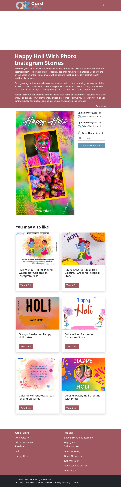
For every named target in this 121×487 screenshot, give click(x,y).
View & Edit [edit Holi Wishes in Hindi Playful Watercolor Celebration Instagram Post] (25, 285)
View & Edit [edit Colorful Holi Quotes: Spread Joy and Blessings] (25, 408)
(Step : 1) (89, 112)
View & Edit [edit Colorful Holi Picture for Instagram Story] (71, 346)
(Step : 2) (89, 122)
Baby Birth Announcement (78, 437)
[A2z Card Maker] (29, 5)
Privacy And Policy (62, 482)
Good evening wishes (75, 465)
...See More (100, 106)
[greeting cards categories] (103, 5)
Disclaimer (30, 482)
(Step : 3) (90, 133)
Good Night (70, 470)
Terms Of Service (45, 482)
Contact (76, 482)
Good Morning (72, 451)
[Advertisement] (60, 30)
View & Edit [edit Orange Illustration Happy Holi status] (25, 346)
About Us (19, 482)
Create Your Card (91, 145)
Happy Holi (70, 442)
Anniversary (22, 437)
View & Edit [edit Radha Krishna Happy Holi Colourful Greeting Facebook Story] (71, 285)
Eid (17, 451)
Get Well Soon (71, 460)
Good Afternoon (73, 456)
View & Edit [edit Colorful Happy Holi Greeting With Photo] (71, 408)
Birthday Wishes (24, 442)
